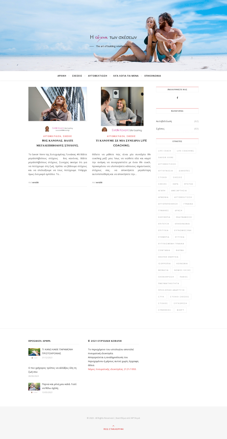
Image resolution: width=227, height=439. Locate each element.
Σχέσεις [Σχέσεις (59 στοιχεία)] (177, 177)
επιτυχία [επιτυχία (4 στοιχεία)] (163, 230)
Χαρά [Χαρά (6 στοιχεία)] (175, 184)
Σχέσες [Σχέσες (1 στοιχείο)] (162, 184)
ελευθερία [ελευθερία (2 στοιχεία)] (164, 217)
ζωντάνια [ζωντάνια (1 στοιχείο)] (164, 250)
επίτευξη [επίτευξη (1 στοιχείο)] (163, 224)
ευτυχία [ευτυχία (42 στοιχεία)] (179, 237)
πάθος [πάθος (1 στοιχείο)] (184, 277)
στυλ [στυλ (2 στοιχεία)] (161, 296)
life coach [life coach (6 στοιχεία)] (164, 151)
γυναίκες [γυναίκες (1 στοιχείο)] (163, 210)
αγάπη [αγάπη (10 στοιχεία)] (162, 190)
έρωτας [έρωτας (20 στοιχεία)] (188, 184)
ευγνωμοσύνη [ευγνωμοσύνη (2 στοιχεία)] (183, 230)
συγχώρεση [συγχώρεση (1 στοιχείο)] (180, 303)
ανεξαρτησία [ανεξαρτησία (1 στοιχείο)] (179, 190)
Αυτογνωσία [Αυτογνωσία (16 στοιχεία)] (165, 170)
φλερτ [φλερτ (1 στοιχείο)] (180, 310)
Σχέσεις (77, 75)
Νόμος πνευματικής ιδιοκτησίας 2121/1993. (112, 369)
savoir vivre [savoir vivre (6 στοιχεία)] (166, 157)
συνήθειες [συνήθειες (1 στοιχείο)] (164, 310)
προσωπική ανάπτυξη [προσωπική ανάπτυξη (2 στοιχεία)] (171, 290)
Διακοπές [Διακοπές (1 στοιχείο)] (184, 170)
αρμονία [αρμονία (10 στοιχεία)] (163, 197)
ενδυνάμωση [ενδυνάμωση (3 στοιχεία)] (184, 217)
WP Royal (135, 418)
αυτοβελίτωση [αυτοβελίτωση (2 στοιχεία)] (183, 197)
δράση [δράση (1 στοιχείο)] (178, 210)
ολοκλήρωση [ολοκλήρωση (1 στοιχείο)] (166, 277)
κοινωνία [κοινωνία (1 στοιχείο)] (182, 263)
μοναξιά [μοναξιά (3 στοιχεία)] (163, 270)
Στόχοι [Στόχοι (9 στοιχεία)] (162, 177)
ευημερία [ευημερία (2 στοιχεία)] (163, 237)
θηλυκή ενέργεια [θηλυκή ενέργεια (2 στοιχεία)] (168, 257)
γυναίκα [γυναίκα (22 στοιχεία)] (188, 204)
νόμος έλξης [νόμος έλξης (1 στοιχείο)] (182, 270)
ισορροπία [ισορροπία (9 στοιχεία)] (164, 263)
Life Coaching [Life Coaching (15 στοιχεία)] (185, 151)
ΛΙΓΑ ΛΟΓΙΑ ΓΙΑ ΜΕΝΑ (126, 75)
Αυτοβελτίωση (97, 75)
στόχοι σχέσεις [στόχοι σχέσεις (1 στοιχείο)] (179, 296)
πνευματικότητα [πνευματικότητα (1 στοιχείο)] (168, 283)
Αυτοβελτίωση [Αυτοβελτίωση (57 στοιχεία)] (167, 164)
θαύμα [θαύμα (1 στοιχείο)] (180, 250)
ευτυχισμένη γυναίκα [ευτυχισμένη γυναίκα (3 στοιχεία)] (171, 243)
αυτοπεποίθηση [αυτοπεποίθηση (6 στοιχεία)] (168, 204)
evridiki (35, 182)
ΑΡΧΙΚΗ (62, 75)
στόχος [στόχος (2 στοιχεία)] (163, 303)
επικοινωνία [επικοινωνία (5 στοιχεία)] (182, 224)
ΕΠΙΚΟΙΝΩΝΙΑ (153, 75)
